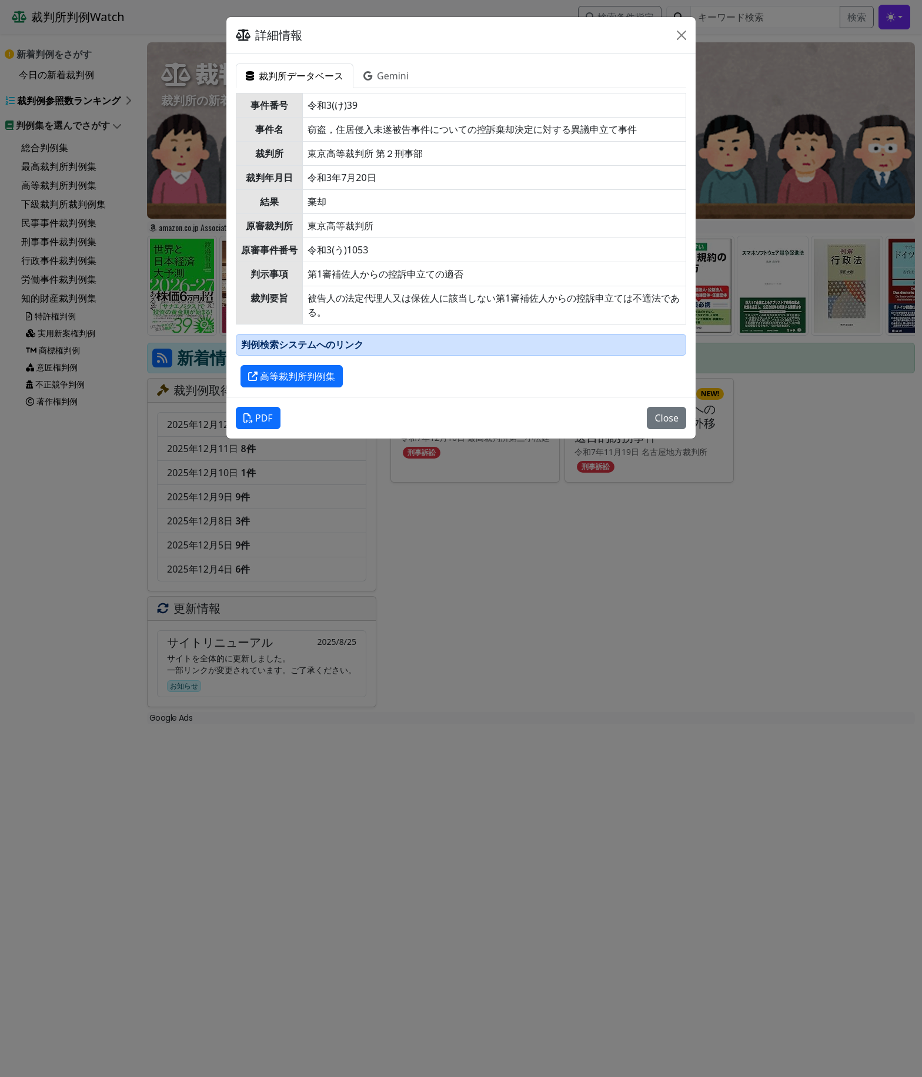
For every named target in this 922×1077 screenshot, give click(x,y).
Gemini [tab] (386, 75)
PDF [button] (258, 418)
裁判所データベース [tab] (294, 75)
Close (666, 418)
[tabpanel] (461, 240)
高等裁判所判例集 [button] (291, 376)
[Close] (681, 35)
